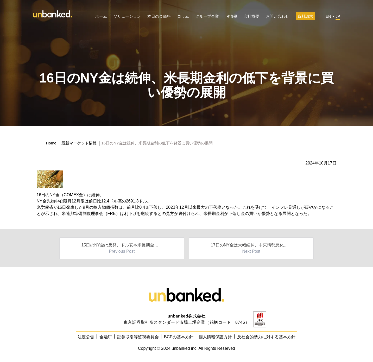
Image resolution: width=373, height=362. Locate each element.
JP (338, 16)
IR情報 (231, 16)
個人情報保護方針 (215, 337)
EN (328, 16)
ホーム (101, 16)
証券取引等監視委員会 (138, 337)
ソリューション (127, 16)
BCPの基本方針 (178, 337)
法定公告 (86, 337)
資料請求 (305, 16)
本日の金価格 (159, 16)
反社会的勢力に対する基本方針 (266, 337)
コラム (183, 16)
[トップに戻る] (52, 143)
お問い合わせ (277, 16)
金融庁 (105, 337)
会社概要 (251, 16)
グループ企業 (207, 16)
